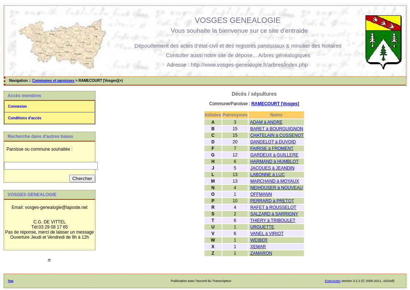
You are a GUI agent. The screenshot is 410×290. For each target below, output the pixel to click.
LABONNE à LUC (267, 174)
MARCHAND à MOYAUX (274, 181)
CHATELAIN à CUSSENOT (277, 135)
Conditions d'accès (24, 118)
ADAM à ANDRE (266, 122)
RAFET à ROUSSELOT (273, 207)
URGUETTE (262, 227)
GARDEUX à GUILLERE (274, 155)
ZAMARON (261, 253)
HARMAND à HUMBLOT (274, 161)
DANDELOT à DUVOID (273, 141)
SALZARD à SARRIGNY (274, 213)
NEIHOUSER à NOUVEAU (276, 187)
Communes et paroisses (53, 81)
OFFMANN (261, 194)
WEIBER (259, 240)
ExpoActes (332, 281)
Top (10, 281)
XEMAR (258, 246)
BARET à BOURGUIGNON (276, 128)
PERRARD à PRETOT (272, 200)
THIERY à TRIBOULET (272, 220)
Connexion (17, 106)
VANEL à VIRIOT (267, 233)
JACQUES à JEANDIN (272, 168)
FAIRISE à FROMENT (272, 148)
